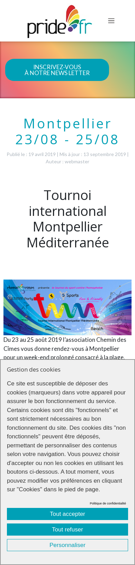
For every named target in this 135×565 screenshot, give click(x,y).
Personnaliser (68, 545)
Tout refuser (67, 529)
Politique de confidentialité (108, 503)
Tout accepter (67, 514)
